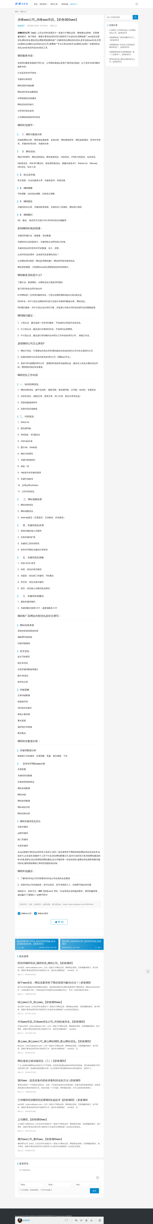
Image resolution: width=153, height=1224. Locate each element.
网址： (79, 1192)
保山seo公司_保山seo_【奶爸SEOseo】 (40, 1004)
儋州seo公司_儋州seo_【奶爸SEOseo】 (40, 1146)
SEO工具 (55, 4)
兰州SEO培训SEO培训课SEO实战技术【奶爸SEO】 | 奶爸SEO (53, 1105)
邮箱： (51, 1192)
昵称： (23, 1192)
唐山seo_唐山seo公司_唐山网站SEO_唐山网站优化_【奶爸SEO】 (55, 1044)
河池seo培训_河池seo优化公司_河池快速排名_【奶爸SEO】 (52, 1024)
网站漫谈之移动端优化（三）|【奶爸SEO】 (42, 1065)
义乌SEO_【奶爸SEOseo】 (33, 1125)
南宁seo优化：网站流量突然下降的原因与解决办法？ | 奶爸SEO (54, 983)
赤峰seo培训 (43, 913)
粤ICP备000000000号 (46, 1216)
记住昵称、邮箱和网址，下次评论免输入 (36, 1197)
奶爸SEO (21, 26)
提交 (95, 1197)
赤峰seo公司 (26, 913)
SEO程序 (44, 4)
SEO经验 (66, 4)
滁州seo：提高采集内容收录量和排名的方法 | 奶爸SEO (49, 1085)
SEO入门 (75, 4)
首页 (37, 4)
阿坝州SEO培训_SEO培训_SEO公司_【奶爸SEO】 (46, 963)
